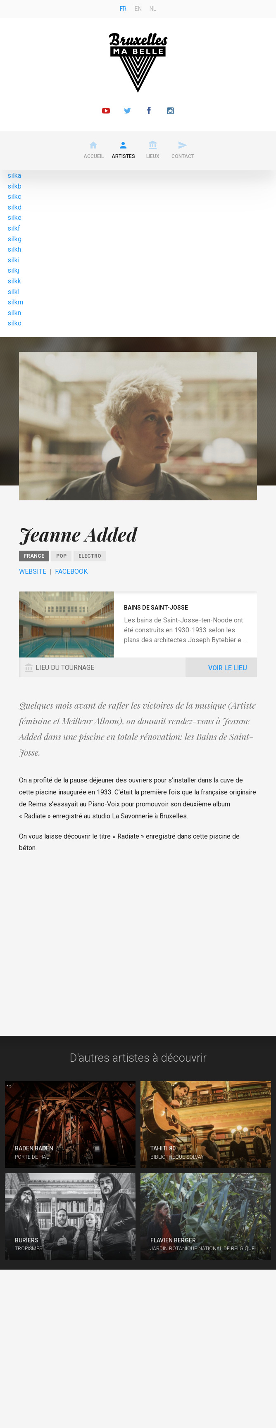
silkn (14, 313)
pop (61, 556)
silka (14, 175)
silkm (15, 302)
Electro (90, 556)
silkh (14, 249)
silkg (14, 239)
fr (123, 8)
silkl (13, 292)
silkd (14, 207)
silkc (14, 196)
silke (14, 218)
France (34, 556)
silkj (13, 270)
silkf (13, 228)
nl (153, 8)
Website (32, 571)
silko (14, 323)
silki (13, 260)
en (138, 8)
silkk (14, 281)
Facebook (71, 571)
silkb (14, 186)
